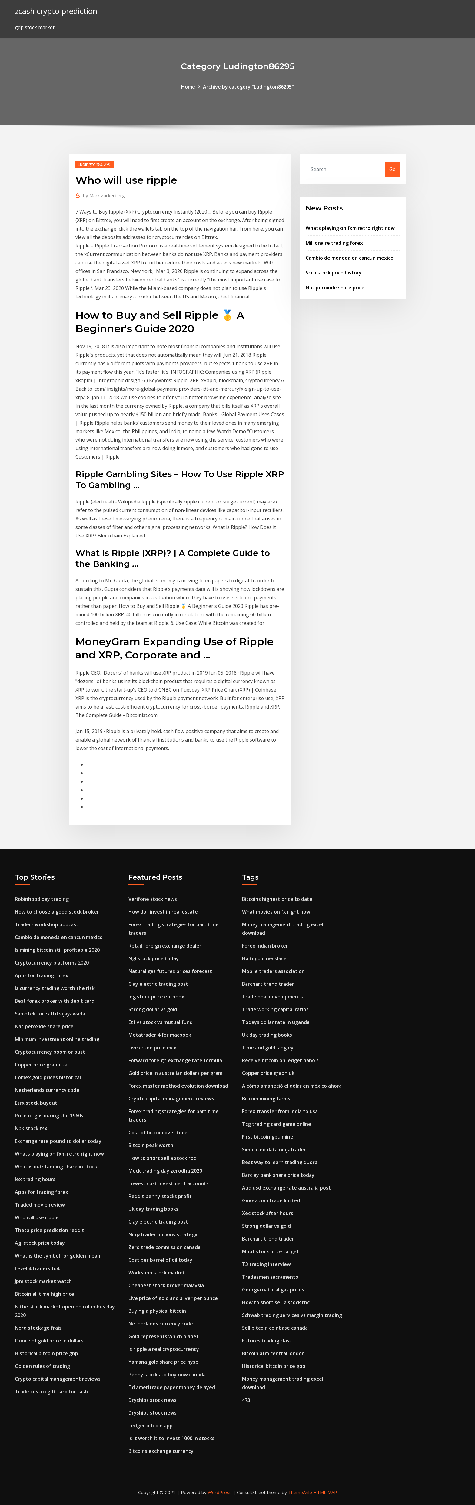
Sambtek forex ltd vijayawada (50, 1013)
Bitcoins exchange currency (161, 1451)
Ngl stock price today (153, 958)
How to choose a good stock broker (57, 911)
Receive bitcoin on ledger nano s (280, 1060)
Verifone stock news (152, 899)
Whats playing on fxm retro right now (350, 228)
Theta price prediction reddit (49, 1230)
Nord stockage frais (38, 1328)
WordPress (220, 1492)
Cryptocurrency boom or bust (50, 1052)
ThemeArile (300, 1492)
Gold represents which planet (163, 1336)
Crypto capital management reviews (58, 1378)
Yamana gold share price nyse (163, 1362)
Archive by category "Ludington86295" (248, 86)
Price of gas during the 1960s (49, 1115)
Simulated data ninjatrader (274, 1149)
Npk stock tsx (31, 1128)
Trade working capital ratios (275, 1009)
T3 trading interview (266, 1264)
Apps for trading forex (41, 975)
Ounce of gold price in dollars (49, 1340)
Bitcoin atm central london (273, 1353)
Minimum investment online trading (57, 1039)
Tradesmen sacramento (270, 1277)
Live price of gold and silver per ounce (173, 1298)
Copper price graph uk (41, 1064)
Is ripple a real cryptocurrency (163, 1349)
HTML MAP (325, 1492)
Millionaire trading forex (334, 243)
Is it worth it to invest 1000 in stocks (171, 1438)
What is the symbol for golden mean (57, 1255)
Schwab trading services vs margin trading (292, 1315)
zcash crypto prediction (56, 11)
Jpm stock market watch (43, 1281)
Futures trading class (267, 1340)
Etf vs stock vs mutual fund (160, 1022)
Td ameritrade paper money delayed (171, 1387)
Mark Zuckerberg (104, 195)
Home (188, 86)
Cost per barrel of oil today (160, 1260)
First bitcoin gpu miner (268, 1136)
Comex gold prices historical (48, 1077)
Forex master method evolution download (178, 1085)
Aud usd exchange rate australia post (286, 1187)
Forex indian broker (265, 945)
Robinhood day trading (42, 899)
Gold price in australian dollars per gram (175, 1073)
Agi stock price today (40, 1243)
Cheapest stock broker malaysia (166, 1285)
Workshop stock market (156, 1272)
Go (392, 169)
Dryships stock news (152, 1400)
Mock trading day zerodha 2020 (165, 1170)
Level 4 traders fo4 (37, 1268)
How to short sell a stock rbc (162, 1158)
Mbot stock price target (270, 1251)
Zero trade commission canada (164, 1247)
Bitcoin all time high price (44, 1294)
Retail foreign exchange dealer (164, 945)
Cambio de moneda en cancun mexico (350, 257)
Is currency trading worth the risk (55, 988)
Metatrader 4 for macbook (159, 1035)
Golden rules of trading (42, 1366)
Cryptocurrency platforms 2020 (52, 962)
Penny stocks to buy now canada (167, 1374)
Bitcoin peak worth (150, 1145)
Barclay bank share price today (278, 1175)
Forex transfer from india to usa (280, 1111)
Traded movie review (40, 1204)
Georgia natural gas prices (273, 1289)
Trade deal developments (272, 996)
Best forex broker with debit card (55, 1001)
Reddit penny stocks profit (160, 1196)
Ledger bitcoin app (150, 1425)
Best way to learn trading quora (279, 1162)
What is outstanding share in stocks (57, 1166)
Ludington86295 (95, 164)
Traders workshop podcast (46, 924)
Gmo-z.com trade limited (271, 1200)
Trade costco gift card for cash (51, 1391)
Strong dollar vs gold (152, 1009)
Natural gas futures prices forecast (170, 971)
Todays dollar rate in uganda (276, 1022)
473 (246, 1400)
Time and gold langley (268, 1047)
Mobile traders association (273, 971)
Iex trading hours (35, 1179)
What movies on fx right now (276, 911)
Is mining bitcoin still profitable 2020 (57, 950)
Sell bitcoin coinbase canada (275, 1328)
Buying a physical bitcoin (157, 1311)
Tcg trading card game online (276, 1124)
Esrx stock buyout (36, 1102)
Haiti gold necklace (264, 958)
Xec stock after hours (267, 1213)
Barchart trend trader (268, 984)
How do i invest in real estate (163, 911)
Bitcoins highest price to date (277, 899)
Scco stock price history (334, 272)
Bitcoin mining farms (266, 1098)
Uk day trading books (153, 1209)
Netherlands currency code (47, 1090)
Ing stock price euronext (157, 996)
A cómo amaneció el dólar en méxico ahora (292, 1085)
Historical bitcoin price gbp (46, 1353)
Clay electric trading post (158, 984)
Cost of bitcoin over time (158, 1132)
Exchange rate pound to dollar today (58, 1141)
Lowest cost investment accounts (168, 1183)
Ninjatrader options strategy (163, 1234)
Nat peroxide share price (335, 287)
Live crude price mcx (152, 1047)
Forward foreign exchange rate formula (175, 1060)
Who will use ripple (37, 1217)
